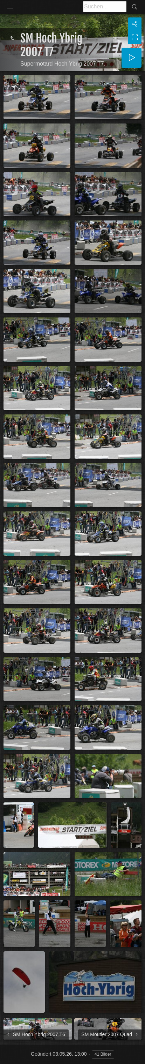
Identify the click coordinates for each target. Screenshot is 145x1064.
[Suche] (104, 6)
